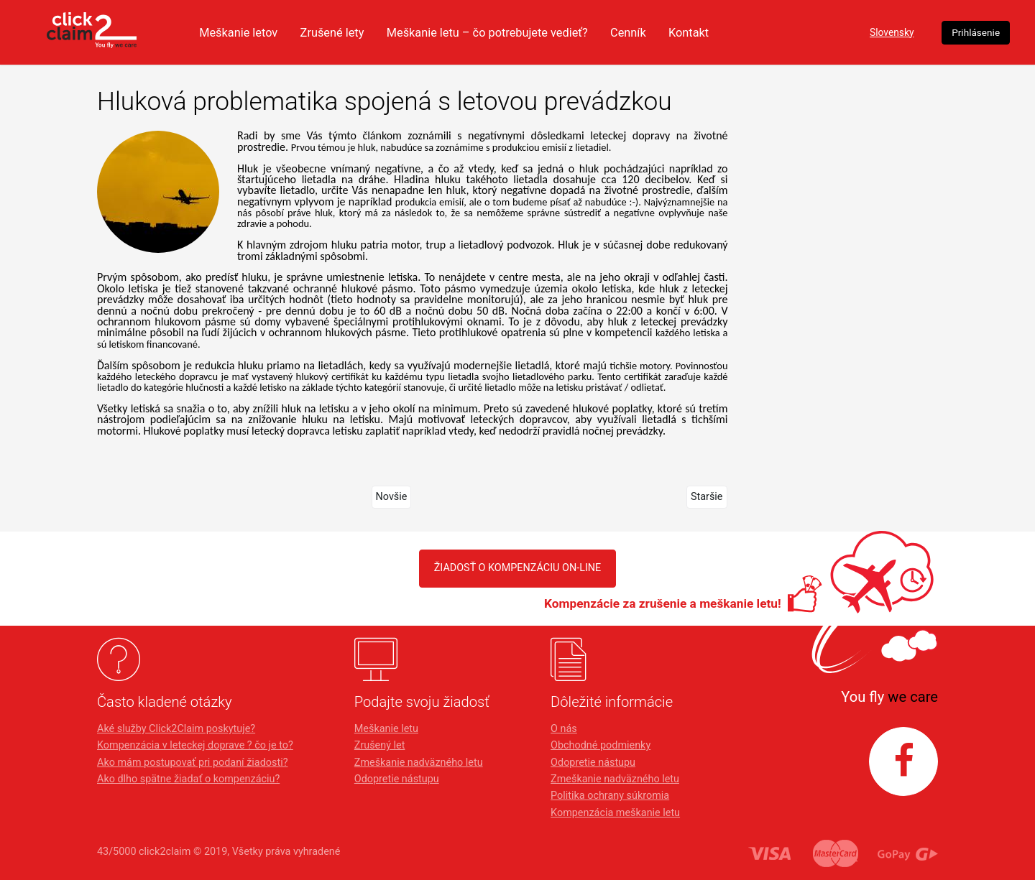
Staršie (707, 497)
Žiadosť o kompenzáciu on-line (518, 568)
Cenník (708, 32)
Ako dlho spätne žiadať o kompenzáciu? (188, 779)
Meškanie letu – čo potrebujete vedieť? (560, 32)
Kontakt (771, 32)
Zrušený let (379, 745)
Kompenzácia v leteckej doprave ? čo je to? (195, 745)
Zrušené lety (397, 32)
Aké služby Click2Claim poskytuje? (176, 729)
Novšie (392, 497)
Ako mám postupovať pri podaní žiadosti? (192, 762)
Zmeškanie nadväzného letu (418, 762)
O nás (564, 729)
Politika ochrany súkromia (610, 795)
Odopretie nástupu (396, 779)
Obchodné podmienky (600, 745)
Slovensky (838, 33)
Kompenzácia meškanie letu (615, 813)
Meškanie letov (299, 32)
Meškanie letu (386, 729)
